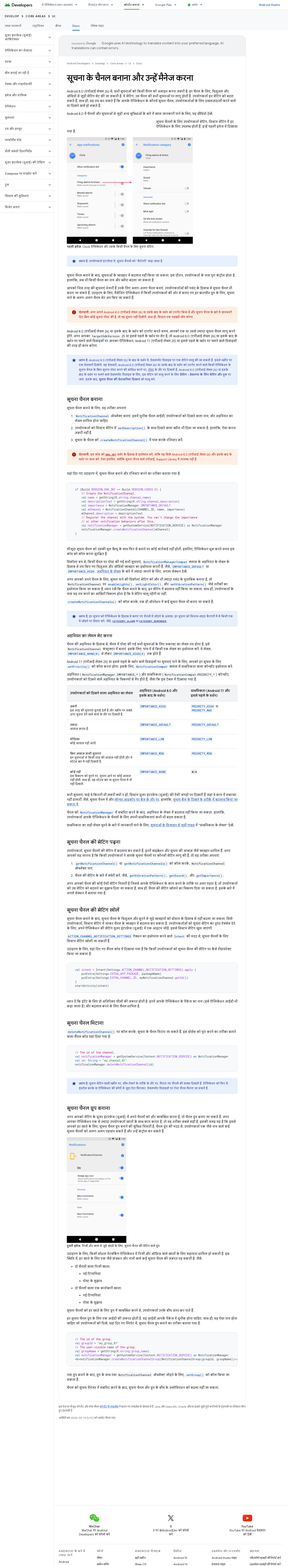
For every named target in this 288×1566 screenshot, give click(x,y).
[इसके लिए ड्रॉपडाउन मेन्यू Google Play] (177, 5)
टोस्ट (151, 370)
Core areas (36, 16)
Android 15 (180, 1558)
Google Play (163, 5)
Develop (12, 16)
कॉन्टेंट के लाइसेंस (109, 1406)
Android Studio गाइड (224, 1558)
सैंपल (58, 26)
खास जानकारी (13, 26)
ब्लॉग (195, 5)
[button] (23, 37)
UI (54, 16)
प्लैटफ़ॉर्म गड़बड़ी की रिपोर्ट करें (265, 1558)
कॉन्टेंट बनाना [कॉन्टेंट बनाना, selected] (131, 5)
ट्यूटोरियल (38, 26)
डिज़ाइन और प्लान (98, 5)
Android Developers (78, 63)
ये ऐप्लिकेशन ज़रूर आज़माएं (57, 5)
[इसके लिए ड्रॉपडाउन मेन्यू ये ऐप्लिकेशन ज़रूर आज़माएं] (78, 5)
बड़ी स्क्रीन (140, 1558)
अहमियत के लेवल (109, 572)
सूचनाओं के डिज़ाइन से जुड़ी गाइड (172, 825)
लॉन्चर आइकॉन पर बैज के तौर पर (136, 800)
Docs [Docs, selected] (76, 26)
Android (64, 1562)
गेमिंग (99, 1558)
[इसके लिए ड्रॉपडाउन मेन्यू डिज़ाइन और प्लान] (113, 5)
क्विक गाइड (97, 26)
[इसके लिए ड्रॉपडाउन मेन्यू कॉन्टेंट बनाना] (144, 5)
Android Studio (269, 5)
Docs (139, 63)
